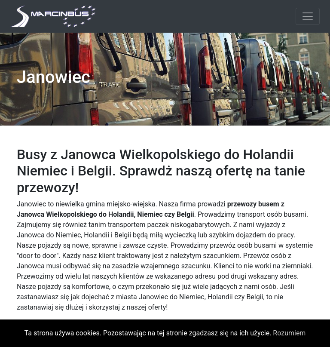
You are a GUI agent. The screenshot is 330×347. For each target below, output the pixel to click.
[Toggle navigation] (308, 16)
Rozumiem (289, 333)
